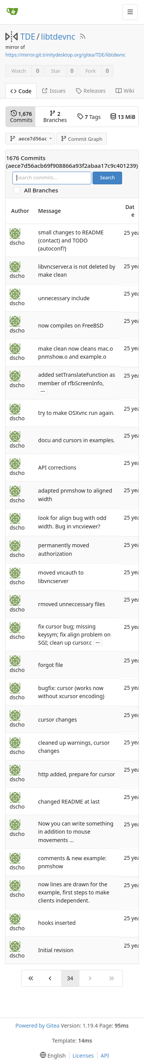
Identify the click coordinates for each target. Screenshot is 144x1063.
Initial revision (55, 950)
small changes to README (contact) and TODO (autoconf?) (71, 240)
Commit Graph (82, 138)
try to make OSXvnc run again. (76, 412)
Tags (89, 116)
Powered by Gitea (37, 1025)
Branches (55, 117)
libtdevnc (58, 36)
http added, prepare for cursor (76, 774)
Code (20, 91)
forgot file (50, 665)
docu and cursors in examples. (76, 440)
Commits (21, 117)
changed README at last (68, 801)
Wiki (125, 90)
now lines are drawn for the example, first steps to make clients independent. (73, 892)
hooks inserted (57, 922)
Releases (91, 90)
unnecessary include (63, 298)
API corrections (57, 467)
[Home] (12, 11)
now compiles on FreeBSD (70, 325)
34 (70, 978)
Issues (53, 90)
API (105, 1055)
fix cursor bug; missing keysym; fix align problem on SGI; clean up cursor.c (74, 634)
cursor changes (57, 719)
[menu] (51, 1055)
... (42, 390)
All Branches (43, 190)
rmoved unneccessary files (71, 604)
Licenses (83, 1055)
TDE (27, 36)
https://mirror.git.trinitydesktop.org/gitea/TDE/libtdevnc (65, 55)
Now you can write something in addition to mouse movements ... (75, 831)
